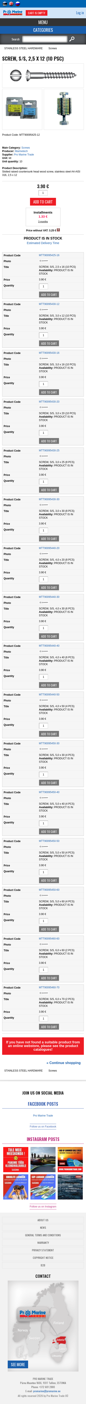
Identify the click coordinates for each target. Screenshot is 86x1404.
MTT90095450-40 (49, 792)
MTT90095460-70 (49, 987)
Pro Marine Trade (24, 154)
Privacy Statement (43, 1250)
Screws (52, 48)
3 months (43, 221)
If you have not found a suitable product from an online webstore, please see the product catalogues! (43, 1045)
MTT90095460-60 (49, 938)
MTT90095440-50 (49, 694)
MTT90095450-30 (49, 743)
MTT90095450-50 (49, 841)
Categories (43, 30)
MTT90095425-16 (49, 255)
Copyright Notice (43, 1257)
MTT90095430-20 (49, 401)
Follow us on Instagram (43, 1206)
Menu (43, 22)
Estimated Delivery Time (43, 243)
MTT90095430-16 (49, 352)
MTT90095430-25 (49, 450)
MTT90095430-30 (49, 499)
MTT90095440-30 (49, 596)
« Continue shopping (64, 1063)
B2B (43, 1265)
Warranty (43, 1242)
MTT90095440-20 (49, 548)
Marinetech (21, 151)
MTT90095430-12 (49, 304)
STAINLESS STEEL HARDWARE (23, 48)
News (43, 1227)
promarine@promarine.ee (46, 1391)
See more (18, 1364)
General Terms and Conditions (43, 1235)
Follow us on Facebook (43, 1126)
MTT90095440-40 (49, 645)
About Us (43, 1220)
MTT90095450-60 (49, 889)
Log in (80, 12)
